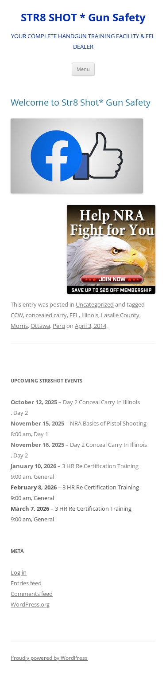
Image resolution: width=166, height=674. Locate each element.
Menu (83, 69)
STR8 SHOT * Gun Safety (83, 17)
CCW (17, 315)
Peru (59, 326)
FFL (74, 315)
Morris (19, 326)
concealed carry (46, 315)
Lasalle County (120, 315)
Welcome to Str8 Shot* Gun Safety (81, 102)
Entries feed (26, 583)
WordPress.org (30, 604)
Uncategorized (95, 304)
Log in (19, 572)
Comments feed (32, 594)
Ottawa (40, 326)
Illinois (89, 315)
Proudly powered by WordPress (49, 658)
